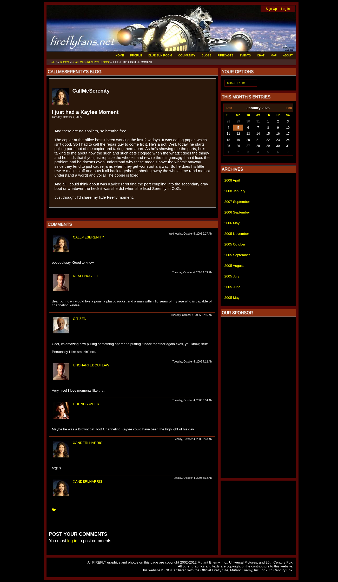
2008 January (235, 191)
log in (72, 541)
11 (228, 133)
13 (248, 133)
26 (238, 146)
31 (258, 121)
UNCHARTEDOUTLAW (91, 365)
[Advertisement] (258, 397)
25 (228, 146)
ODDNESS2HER (86, 404)
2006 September (237, 212)
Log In (285, 9)
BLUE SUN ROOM (160, 55)
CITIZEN (80, 319)
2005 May (232, 298)
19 (238, 140)
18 (228, 140)
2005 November (236, 234)
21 (258, 140)
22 (268, 140)
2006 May (232, 223)
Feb (289, 108)
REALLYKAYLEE (86, 276)
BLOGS (206, 55)
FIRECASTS (226, 55)
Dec (229, 108)
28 (228, 121)
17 (287, 133)
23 (278, 140)
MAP (274, 55)
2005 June (232, 287)
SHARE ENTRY (236, 83)
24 (287, 140)
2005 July (231, 276)
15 (268, 133)
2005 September (237, 255)
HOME (120, 55)
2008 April (232, 180)
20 (248, 140)
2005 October (235, 244)
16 (278, 133)
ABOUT (288, 55)
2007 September (237, 202)
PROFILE (136, 55)
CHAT (260, 55)
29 (238, 121)
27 (248, 146)
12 (238, 133)
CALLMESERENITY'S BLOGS (91, 62)
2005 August (234, 266)
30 (248, 121)
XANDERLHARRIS (87, 443)
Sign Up (271, 9)
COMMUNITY (187, 55)
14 (258, 133)
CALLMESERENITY (88, 237)
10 (287, 128)
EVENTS (245, 55)
